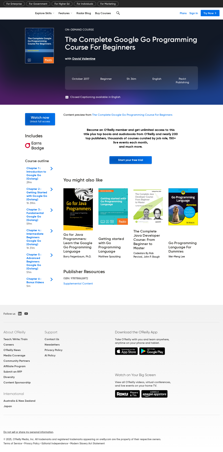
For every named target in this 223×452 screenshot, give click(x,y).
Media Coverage (14, 355)
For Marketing (108, 3)
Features (65, 13)
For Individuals (85, 3)
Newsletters (52, 344)
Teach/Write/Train (15, 339)
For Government (38, 3)
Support (51, 332)
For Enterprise (14, 3)
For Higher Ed (62, 3)
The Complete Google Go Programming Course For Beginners (132, 114)
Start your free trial (130, 160)
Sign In (193, 13)
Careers (8, 344)
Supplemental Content (78, 283)
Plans (183, 13)
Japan (7, 406)
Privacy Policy (53, 350)
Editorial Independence (55, 443)
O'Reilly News (12, 350)
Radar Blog (83, 13)
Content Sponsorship (17, 382)
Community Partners (16, 361)
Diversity (9, 377)
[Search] (118, 13)
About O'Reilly (14, 332)
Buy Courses (103, 13)
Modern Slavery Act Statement (87, 443)
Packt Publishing (182, 80)
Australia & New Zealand (19, 401)
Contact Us (52, 339)
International (13, 394)
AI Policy (50, 355)
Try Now (210, 13)
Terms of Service (12, 443)
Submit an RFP (12, 371)
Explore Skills (44, 13)
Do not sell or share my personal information (28, 432)
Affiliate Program (14, 366)
